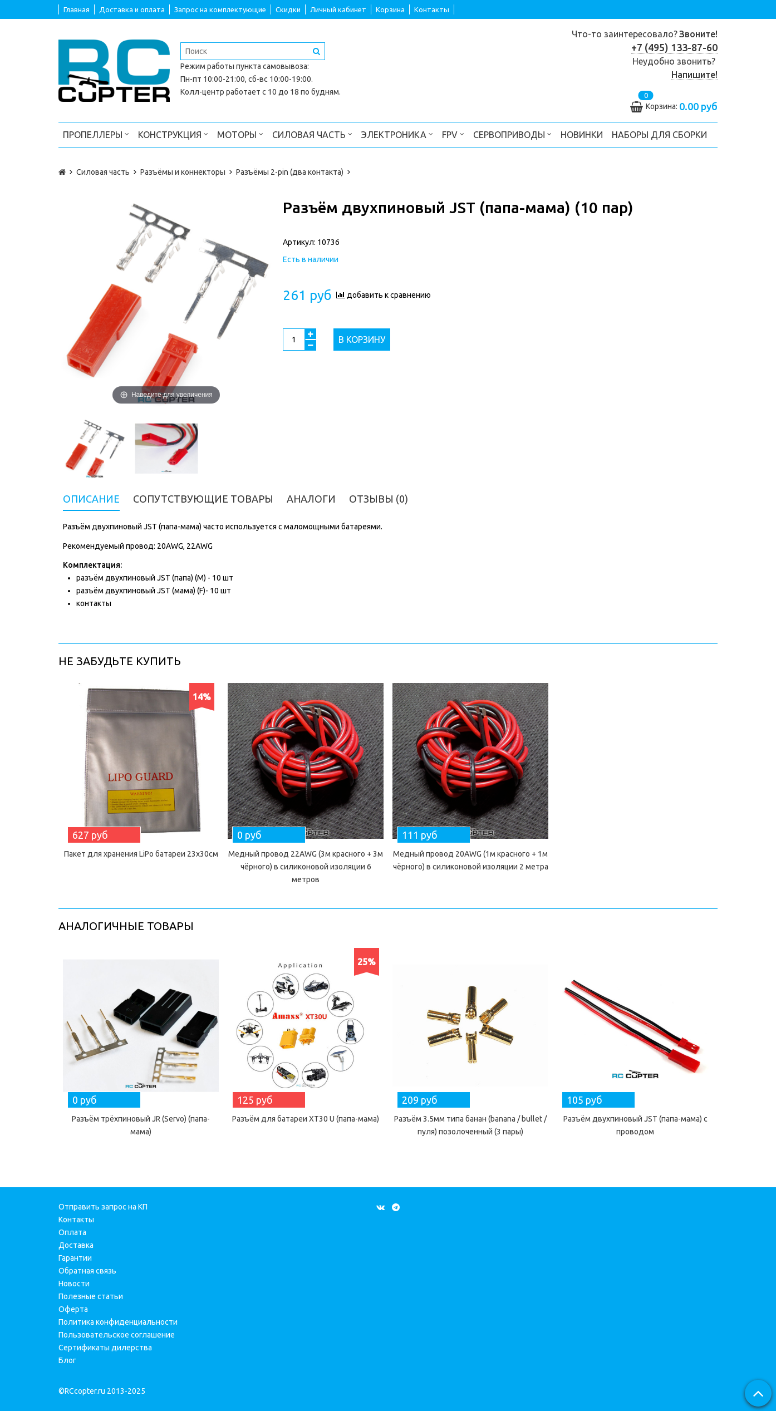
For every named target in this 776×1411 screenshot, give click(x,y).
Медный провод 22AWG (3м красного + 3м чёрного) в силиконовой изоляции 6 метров (305, 866)
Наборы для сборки (659, 135)
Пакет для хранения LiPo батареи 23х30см (141, 853)
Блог (67, 1360)
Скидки (288, 9)
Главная (76, 9)
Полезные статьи (90, 1296)
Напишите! (694, 75)
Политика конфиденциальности (118, 1321)
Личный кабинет (338, 9)
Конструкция (173, 134)
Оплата (72, 1232)
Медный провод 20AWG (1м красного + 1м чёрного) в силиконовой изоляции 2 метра (470, 860)
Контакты (431, 9)
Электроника (397, 134)
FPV (453, 134)
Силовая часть (312, 134)
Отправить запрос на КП (103, 1206)
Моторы (240, 134)
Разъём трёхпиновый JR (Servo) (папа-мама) (141, 1125)
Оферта (73, 1309)
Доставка (76, 1245)
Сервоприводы (512, 134)
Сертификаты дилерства (105, 1347)
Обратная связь (87, 1270)
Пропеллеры (96, 134)
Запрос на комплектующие (220, 9)
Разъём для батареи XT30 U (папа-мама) (305, 1118)
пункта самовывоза (271, 66)
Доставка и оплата (132, 9)
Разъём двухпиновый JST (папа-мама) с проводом (635, 1125)
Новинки (582, 135)
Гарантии (75, 1257)
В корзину (361, 340)
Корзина (390, 9)
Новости (74, 1283)
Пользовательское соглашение (116, 1334)
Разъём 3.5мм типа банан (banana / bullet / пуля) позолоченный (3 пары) (470, 1125)
